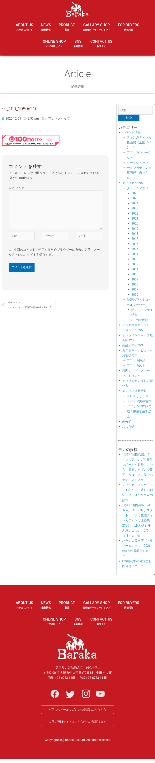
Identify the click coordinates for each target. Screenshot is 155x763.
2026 (134, 194)
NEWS (46, 30)
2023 (134, 209)
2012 (134, 265)
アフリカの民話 (137, 321)
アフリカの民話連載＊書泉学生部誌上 (139, 412)
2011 (134, 270)
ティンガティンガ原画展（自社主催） (139, 174)
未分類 (126, 422)
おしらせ (128, 427)
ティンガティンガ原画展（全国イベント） (139, 143)
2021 (134, 219)
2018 (134, 234)
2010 (134, 275)
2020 (134, 224)
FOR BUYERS (128, 27)
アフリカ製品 (136, 361)
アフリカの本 (136, 366)
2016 (134, 244)
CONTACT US (101, 43)
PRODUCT (67, 30)
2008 (134, 285)
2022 (134, 214)
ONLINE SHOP (54, 43)
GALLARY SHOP (96, 30)
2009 (134, 280)
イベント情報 (131, 133)
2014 (134, 255)
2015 (134, 249)
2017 (134, 239)
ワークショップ (137, 163)
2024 (134, 204)
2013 (134, 260)
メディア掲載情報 (134, 392)
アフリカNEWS (132, 184)
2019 (134, 229)
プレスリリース (137, 397)
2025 (134, 199)
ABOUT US (24, 30)
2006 (134, 295)
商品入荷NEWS (132, 346)
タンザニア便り (137, 189)
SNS (78, 46)
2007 (134, 290)
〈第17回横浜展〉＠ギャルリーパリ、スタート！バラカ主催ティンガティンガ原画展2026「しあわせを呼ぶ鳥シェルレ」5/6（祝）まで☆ (137, 521)
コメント (17, 188)
